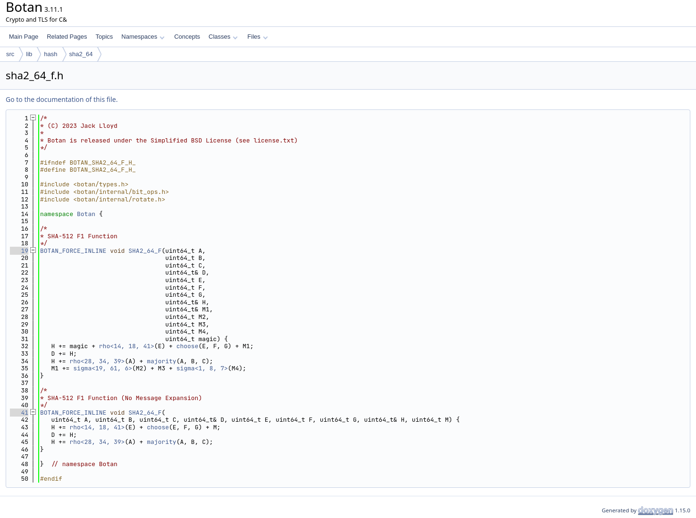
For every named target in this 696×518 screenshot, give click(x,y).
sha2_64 (81, 54)
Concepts (187, 36)
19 (19, 251)
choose (187, 346)
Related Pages (67, 36)
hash (50, 54)
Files (257, 36)
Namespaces (142, 36)
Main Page (23, 36)
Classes (223, 36)
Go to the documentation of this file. (61, 99)
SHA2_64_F (144, 251)
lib (29, 54)
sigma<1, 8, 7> (202, 368)
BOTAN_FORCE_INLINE (73, 251)
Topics (104, 36)
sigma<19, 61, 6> (102, 368)
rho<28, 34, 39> (97, 361)
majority (161, 361)
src (10, 54)
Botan (86, 214)
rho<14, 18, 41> (126, 346)
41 (19, 413)
